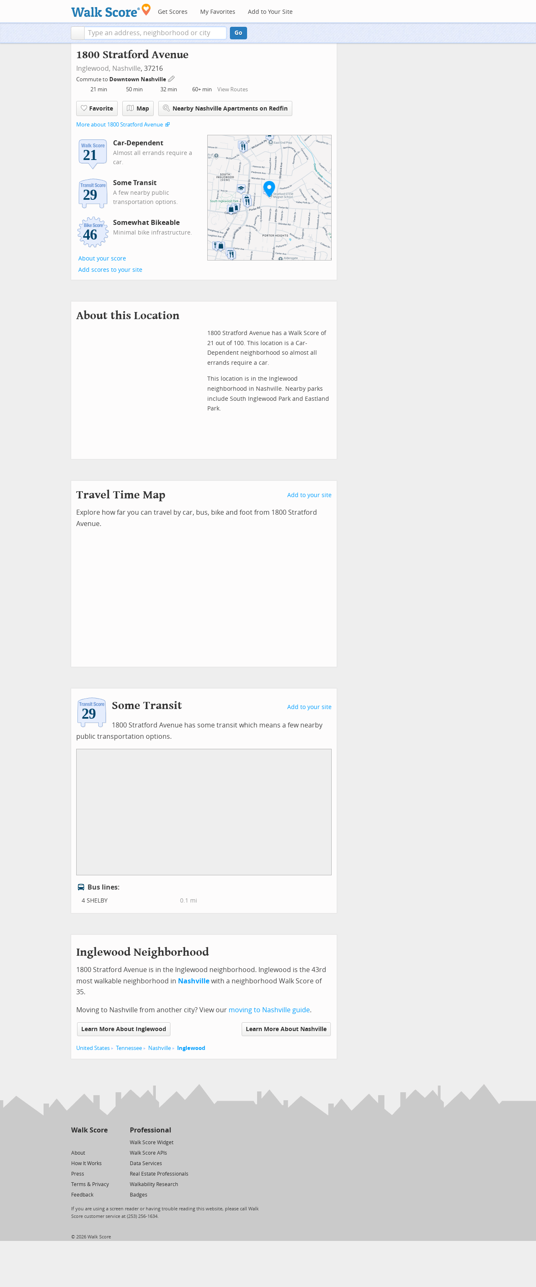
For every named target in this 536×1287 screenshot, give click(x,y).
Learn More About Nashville (286, 1029)
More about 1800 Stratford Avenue (119, 124)
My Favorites (217, 11)
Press (77, 1174)
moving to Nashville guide (269, 1010)
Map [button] (138, 108)
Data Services (146, 1163)
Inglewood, (93, 68)
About (78, 1153)
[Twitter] (76, 1142)
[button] (78, 33)
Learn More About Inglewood (123, 1029)
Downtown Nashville (138, 79)
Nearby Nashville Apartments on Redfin (225, 108)
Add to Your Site (270, 11)
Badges (138, 1195)
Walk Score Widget (151, 1142)
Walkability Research (154, 1184)
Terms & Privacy (90, 1184)
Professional (150, 1130)
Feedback (82, 1195)
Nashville (126, 68)
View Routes (232, 89)
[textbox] (155, 33)
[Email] (102, 1142)
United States (93, 1048)
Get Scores (173, 11)
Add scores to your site (110, 269)
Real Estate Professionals (159, 1174)
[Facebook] (89, 1142)
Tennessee (129, 1048)
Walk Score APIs (148, 1153)
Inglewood (191, 1048)
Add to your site (309, 495)
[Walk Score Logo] (111, 10)
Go (238, 32)
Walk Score (89, 1130)
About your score (102, 258)
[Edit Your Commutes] (172, 78)
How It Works (86, 1163)
